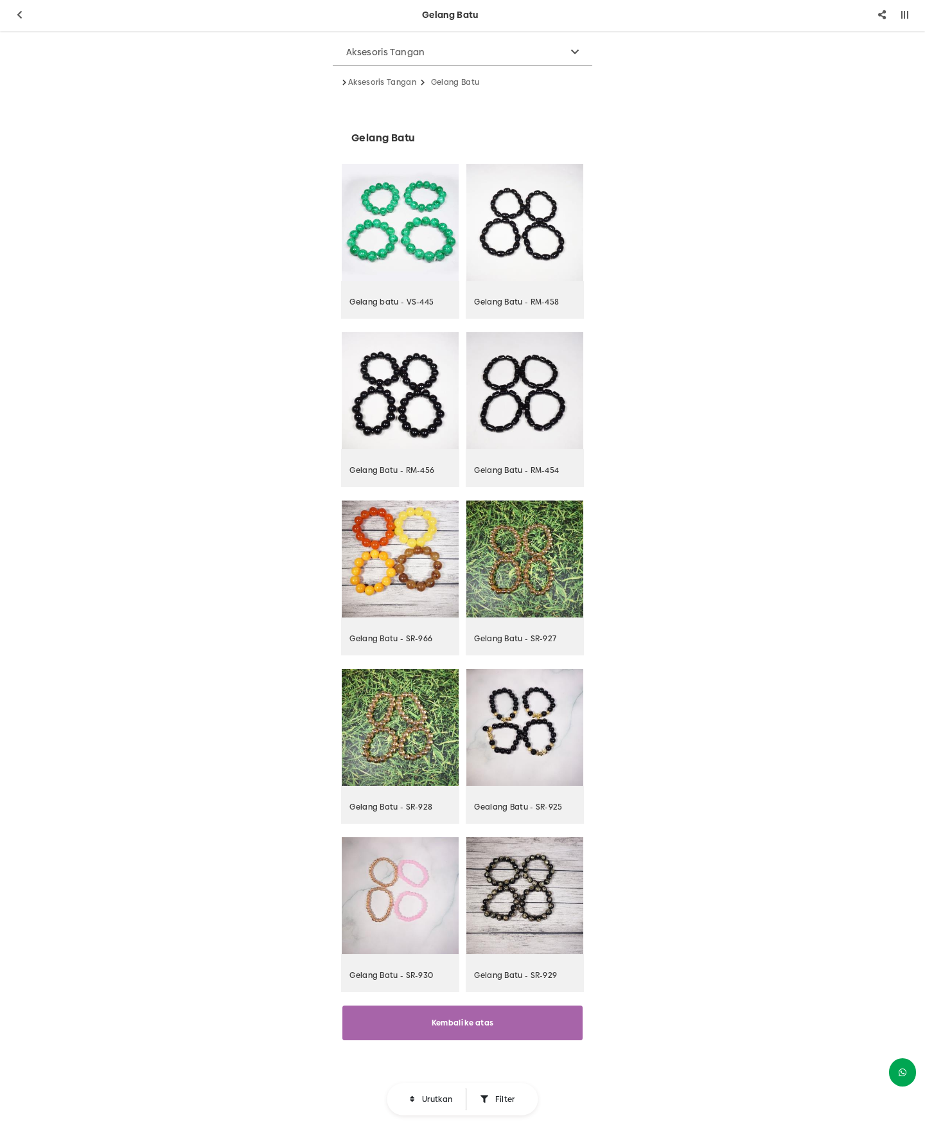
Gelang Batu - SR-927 (515, 639)
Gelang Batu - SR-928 (390, 807)
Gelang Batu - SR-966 (390, 639)
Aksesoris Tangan (385, 52)
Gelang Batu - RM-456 (391, 470)
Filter (504, 1099)
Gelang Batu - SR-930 (391, 975)
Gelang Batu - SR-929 (515, 975)
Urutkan (436, 1099)
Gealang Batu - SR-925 (518, 807)
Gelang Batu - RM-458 (516, 302)
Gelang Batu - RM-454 (516, 470)
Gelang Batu (455, 82)
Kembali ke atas (463, 1023)
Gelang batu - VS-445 (391, 302)
